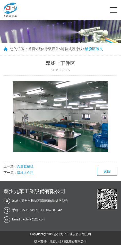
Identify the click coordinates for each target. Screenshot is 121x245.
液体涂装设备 (48, 49)
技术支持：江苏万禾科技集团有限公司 (60, 241)
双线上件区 (25, 172)
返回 (107, 171)
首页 (31, 49)
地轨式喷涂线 (72, 49)
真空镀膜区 (25, 166)
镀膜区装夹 (94, 49)
